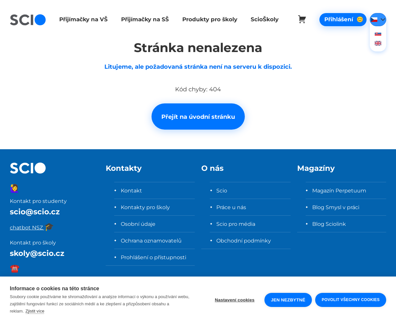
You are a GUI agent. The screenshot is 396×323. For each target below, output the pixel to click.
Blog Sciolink (329, 224)
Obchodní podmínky (243, 240)
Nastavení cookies (235, 299)
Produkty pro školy (207, 19)
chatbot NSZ (32, 227)
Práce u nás (231, 207)
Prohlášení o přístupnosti (153, 257)
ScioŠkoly (261, 19)
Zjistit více (35, 311)
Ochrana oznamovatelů (151, 240)
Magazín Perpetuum (339, 190)
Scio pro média (235, 224)
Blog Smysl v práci (335, 207)
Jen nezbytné (288, 299)
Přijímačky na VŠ (82, 19)
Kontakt (131, 190)
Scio (221, 190)
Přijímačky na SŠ (143, 19)
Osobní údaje (138, 224)
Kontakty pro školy (145, 207)
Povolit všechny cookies (351, 299)
